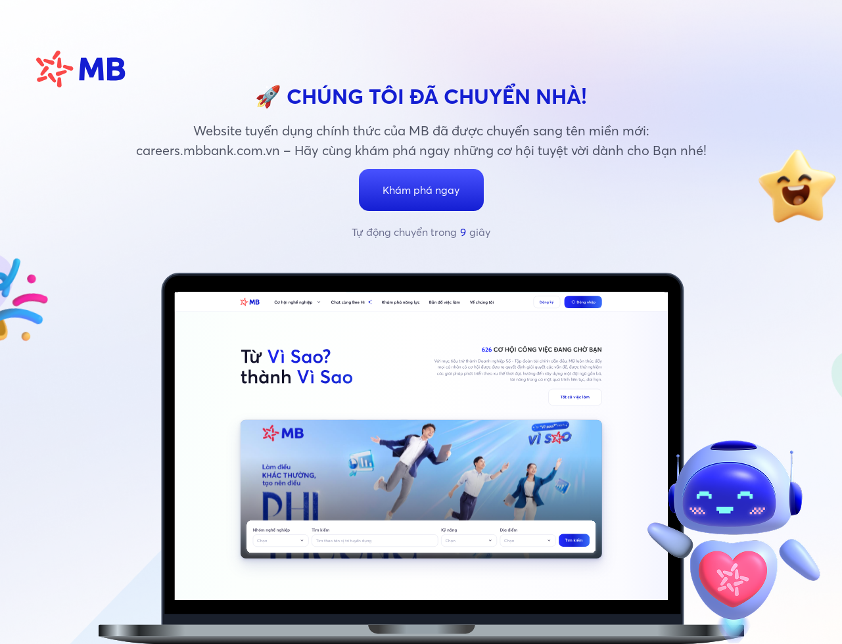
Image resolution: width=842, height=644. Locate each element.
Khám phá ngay (421, 189)
